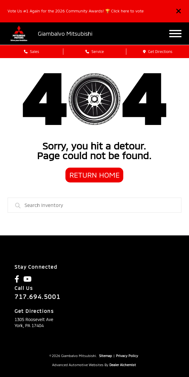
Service (94, 51)
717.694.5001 (37, 296)
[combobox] (94, 205)
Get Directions (157, 51)
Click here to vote (127, 10)
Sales (31, 51)
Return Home (94, 174)
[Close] (178, 11)
